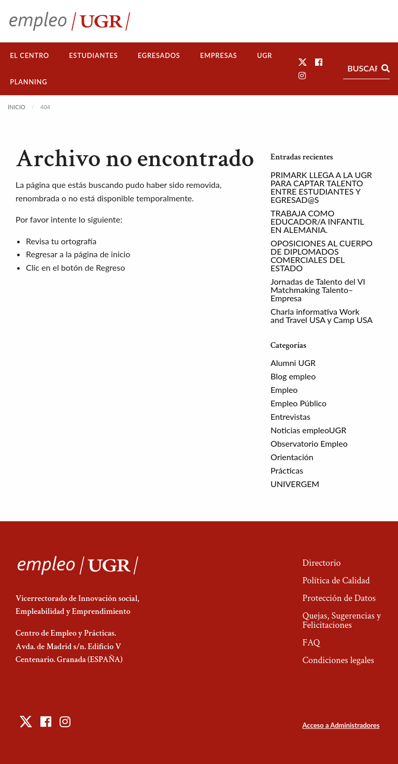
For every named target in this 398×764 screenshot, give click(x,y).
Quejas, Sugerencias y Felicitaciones (341, 620)
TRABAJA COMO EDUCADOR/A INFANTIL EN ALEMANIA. (317, 221)
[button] (302, 62)
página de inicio (102, 254)
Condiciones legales (338, 660)
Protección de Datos (338, 598)
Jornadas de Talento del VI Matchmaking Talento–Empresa (318, 289)
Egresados (159, 55)
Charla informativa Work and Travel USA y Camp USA (322, 315)
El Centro (29, 55)
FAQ (311, 643)
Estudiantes (93, 55)
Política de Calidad (335, 580)
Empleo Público (298, 403)
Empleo (284, 389)
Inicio (16, 107)
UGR (264, 55)
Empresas (218, 55)
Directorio (321, 563)
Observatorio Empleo (309, 443)
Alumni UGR (293, 363)
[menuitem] (29, 55)
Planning (28, 82)
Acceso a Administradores (340, 725)
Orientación (292, 457)
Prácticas (287, 470)
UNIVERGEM (295, 484)
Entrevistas (290, 416)
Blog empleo (293, 376)
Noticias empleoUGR (308, 430)
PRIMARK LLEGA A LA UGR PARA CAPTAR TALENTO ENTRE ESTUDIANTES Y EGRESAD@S (321, 187)
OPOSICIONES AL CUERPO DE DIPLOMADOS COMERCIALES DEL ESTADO (322, 255)
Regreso (110, 267)
